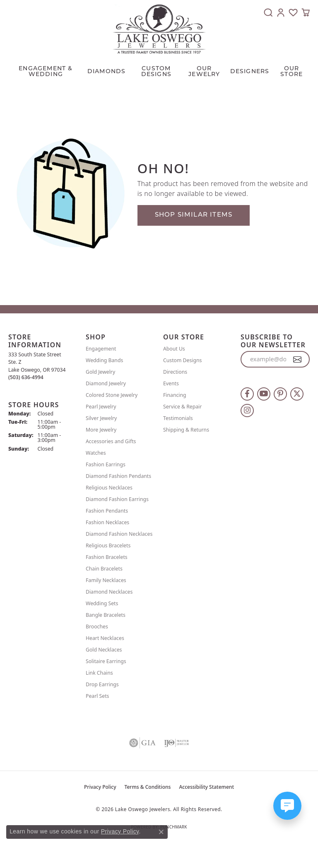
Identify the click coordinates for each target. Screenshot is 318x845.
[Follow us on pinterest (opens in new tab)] (280, 394)
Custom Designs (182, 360)
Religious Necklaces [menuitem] (109, 487)
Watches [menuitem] (96, 452)
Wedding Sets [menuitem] (102, 603)
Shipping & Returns (186, 429)
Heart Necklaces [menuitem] (105, 638)
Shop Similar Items (194, 215)
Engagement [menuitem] (101, 348)
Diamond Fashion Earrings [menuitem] (117, 499)
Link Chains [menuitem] (99, 672)
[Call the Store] (25, 377)
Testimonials (178, 418)
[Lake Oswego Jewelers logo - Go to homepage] (159, 29)
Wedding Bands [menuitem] (104, 360)
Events (171, 383)
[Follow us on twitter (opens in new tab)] (297, 394)
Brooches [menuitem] (97, 626)
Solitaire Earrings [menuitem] (106, 661)
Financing (174, 395)
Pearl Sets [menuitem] (97, 695)
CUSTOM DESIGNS (156, 72)
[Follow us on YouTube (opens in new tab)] (263, 394)
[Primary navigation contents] (159, 70)
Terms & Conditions (148, 786)
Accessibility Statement (206, 786)
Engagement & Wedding (45, 72)
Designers (250, 72)
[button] (268, 12)
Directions (175, 371)
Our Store (291, 72)
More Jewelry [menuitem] (101, 429)
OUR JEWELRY (204, 72)
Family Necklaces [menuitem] (106, 580)
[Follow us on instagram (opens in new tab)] (247, 410)
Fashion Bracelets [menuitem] (107, 557)
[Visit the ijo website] (176, 743)
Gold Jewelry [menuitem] (100, 371)
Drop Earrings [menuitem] (102, 684)
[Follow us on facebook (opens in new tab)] (247, 394)
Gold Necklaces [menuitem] (104, 649)
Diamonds (106, 72)
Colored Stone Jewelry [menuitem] (111, 395)
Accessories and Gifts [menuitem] (111, 441)
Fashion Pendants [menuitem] (107, 510)
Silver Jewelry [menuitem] (101, 418)
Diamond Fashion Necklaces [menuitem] (119, 533)
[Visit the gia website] (142, 743)
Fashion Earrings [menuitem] (105, 464)
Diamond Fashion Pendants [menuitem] (118, 476)
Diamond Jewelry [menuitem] (106, 383)
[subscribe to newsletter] (297, 359)
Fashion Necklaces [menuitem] (107, 522)
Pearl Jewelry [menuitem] (101, 406)
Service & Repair (182, 406)
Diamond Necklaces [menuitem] (109, 591)
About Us (174, 348)
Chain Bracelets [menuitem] (104, 568)
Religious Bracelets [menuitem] (108, 545)
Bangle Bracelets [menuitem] (105, 614)
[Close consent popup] (161, 831)
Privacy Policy (100, 786)
